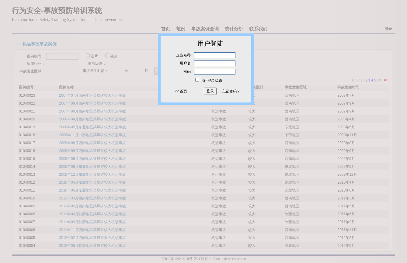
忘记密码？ (231, 91)
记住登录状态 (211, 80)
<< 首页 (181, 91)
